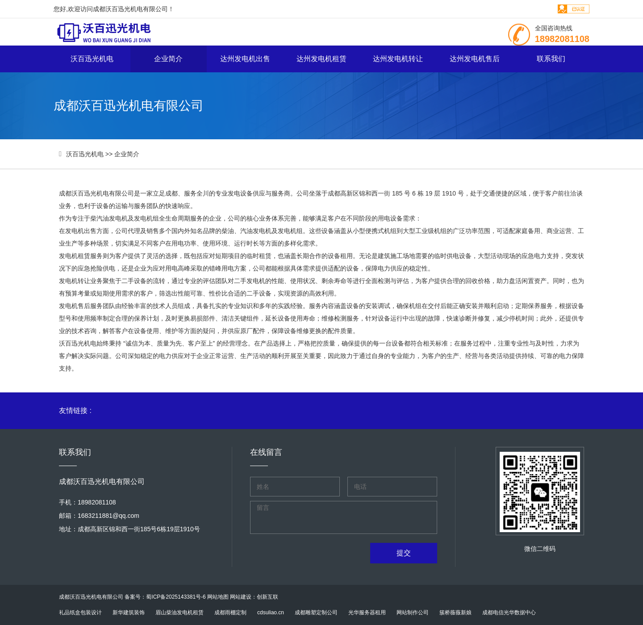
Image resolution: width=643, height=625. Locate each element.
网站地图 (218, 597)
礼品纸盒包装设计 (80, 612)
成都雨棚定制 (230, 612)
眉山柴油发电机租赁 (179, 612)
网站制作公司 (413, 612)
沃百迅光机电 (92, 58)
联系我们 (551, 58)
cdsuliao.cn (270, 612)
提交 (404, 553)
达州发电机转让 (398, 58)
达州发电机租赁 (321, 58)
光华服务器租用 (367, 612)
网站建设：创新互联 (254, 597)
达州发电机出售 (245, 58)
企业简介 (168, 58)
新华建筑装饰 (129, 612)
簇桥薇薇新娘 (455, 612)
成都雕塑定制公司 (316, 612)
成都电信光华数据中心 (509, 612)
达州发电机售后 (475, 58)
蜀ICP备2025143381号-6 (175, 597)
